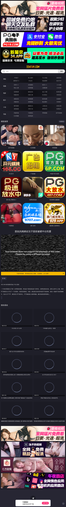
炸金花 (30, 81)
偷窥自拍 (16, 99)
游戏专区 (58, 78)
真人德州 (30, 78)
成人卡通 (44, 92)
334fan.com (33, 67)
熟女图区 (44, 102)
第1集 (3, 278)
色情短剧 (30, 116)
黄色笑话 (44, 109)
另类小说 (30, 109)
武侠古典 (58, 106)
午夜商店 (30, 113)
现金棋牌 (44, 81)
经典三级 (30, 95)
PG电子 (16, 78)
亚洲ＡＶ (16, 85)
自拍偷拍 (30, 85)
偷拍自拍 (30, 92)
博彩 (4, 79)
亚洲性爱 (16, 92)
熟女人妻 (16, 88)
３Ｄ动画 (58, 85)
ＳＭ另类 (58, 88)
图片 (4, 100)
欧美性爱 (58, 92)
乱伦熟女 (44, 95)
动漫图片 (58, 99)
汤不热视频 (59, 113)
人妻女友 (44, 106)
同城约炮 (16, 113)
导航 (4, 114)
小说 (4, 107)
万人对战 (44, 78)
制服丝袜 (16, 95)
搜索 (61, 71)
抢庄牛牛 (58, 81)
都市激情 (16, 106)
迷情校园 (16, 109)
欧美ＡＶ (44, 85)
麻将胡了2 (16, 81)
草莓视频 (44, 113)
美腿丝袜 (16, 102)
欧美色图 (44, 99)
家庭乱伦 (30, 106)
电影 (4, 93)
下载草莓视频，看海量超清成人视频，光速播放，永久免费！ (40, 274)
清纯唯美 (30, 102)
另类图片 (58, 102)
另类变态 (58, 95)
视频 (4, 86)
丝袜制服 (30, 88)
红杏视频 (16, 116)
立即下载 (45, 503)
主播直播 (44, 88)
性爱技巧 (58, 109)
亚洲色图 (30, 99)
